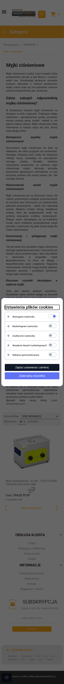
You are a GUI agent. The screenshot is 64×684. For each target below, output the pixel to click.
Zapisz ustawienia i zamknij (32, 367)
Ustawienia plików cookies (29, 307)
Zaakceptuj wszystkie (32, 375)
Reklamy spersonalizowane (25, 355)
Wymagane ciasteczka (23, 316)
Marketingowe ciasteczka (25, 326)
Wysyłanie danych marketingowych (29, 345)
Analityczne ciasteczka (23, 336)
